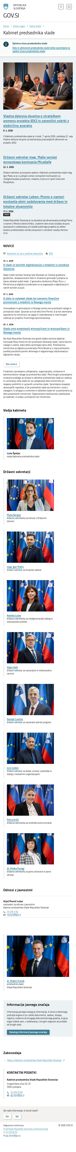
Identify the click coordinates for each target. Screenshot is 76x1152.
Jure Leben (13, 768)
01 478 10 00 (17, 1092)
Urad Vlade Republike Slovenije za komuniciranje (25, 1129)
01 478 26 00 (11, 1132)
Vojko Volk (12, 667)
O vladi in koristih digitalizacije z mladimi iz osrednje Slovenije (36, 267)
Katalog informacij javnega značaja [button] (28, 1032)
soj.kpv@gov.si (14, 914)
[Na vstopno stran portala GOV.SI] (16, 11)
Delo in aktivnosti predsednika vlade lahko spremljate (41, 49)
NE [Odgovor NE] (17, 1116)
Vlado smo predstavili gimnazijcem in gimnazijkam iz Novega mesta (36, 330)
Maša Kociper (14, 515)
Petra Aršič (13, 819)
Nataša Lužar (14, 615)
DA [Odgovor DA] (7, 1116)
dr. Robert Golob (15, 981)
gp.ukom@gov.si (13, 1135)
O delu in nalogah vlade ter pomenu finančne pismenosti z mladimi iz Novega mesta (31, 300)
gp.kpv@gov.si (17, 1095)
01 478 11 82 (12, 912)
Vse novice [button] (11, 364)
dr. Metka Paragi (15, 868)
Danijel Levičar (15, 719)
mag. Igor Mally (15, 566)
